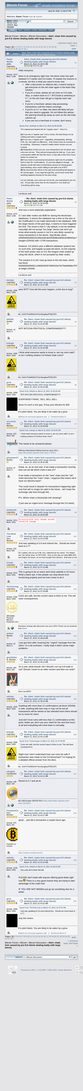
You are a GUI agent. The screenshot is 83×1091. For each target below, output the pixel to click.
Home (12, 30)
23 (11, 49)
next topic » (74, 44)
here (24, 628)
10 (28, 47)
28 (25, 49)
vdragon (10, 771)
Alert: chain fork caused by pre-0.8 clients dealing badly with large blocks (40, 37)
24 (14, 49)
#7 (76, 424)
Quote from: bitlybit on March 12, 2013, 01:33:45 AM (40, 391)
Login (34, 30)
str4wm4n (11, 510)
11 (31, 47)
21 (6, 49)
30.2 (15, 25)
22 (9, 49)
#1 (76, 63)
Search (27, 30)
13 (36, 47)
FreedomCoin (13, 810)
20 (55, 47)
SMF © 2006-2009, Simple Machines (57, 970)
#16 (75, 735)
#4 (76, 322)
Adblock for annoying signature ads (32, 417)
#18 (75, 813)
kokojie (10, 280)
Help (20, 30)
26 (19, 49)
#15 (75, 699)
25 (17, 49)
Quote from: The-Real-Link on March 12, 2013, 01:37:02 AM (43, 908)
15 (42, 47)
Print (74, 49)
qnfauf (9, 633)
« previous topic (64, 43)
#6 (76, 385)
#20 (75, 901)
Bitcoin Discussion (37, 36)
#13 (75, 636)
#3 (76, 283)
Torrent (10, 27)
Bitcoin (23, 36)
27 (22, 49)
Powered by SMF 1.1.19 (30, 970)
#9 (76, 512)
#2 (76, 202)
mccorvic (11, 421)
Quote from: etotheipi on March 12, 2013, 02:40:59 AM (41, 126)
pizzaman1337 (13, 457)
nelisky (10, 696)
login (31, 16)
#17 (75, 774)
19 (52, 47)
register (39, 16)
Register (42, 30)
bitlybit (10, 319)
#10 (75, 536)
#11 (75, 565)
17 (47, 47)
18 (50, 47)
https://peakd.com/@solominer (30, 853)
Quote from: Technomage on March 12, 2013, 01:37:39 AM (42, 741)
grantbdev (11, 657)
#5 (76, 346)
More (50, 30)
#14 (75, 660)
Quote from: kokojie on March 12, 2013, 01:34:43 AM (40, 430)
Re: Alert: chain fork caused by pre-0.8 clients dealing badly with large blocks (48, 199)
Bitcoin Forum (11, 36)
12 (34, 47)
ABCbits (36, 66)
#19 (75, 860)
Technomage (13, 586)
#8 (76, 460)
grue (8, 382)
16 (44, 47)
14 (39, 47)
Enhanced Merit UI (58, 417)
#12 (75, 589)
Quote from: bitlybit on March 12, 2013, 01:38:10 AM (40, 867)
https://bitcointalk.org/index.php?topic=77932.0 (37, 453)
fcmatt (9, 562)
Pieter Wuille (9, 60)
